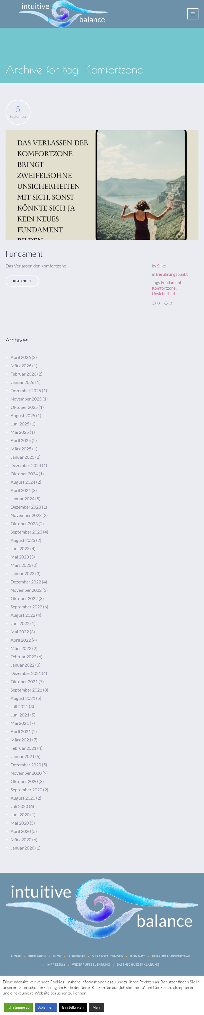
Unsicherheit (163, 293)
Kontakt (137, 956)
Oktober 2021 (24, 681)
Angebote (76, 956)
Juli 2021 (19, 706)
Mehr (96, 1007)
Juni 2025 (20, 423)
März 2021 (21, 739)
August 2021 (23, 698)
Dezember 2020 (26, 764)
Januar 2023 (22, 573)
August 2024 (23, 481)
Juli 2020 (19, 806)
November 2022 (26, 590)
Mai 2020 (20, 822)
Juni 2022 (20, 623)
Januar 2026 (22, 382)
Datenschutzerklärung (138, 964)
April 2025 (21, 440)
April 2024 (21, 490)
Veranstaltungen (107, 956)
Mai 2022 (20, 631)
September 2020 (26, 789)
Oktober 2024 (24, 473)
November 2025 (26, 398)
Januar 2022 (22, 664)
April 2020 (21, 831)
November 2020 (26, 773)
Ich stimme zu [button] (18, 1007)
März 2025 (21, 448)
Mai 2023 (20, 556)
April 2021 (21, 731)
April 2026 (21, 357)
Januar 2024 (22, 498)
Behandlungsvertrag (171, 956)
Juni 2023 (20, 548)
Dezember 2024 (26, 465)
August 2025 (23, 415)
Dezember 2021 (26, 673)
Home (16, 956)
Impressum (56, 964)
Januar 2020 (22, 847)
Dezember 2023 (26, 506)
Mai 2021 (20, 723)
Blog (57, 956)
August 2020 (23, 797)
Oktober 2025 (24, 407)
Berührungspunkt (172, 274)
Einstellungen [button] (73, 1007)
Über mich (37, 956)
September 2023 (26, 531)
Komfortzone (164, 287)
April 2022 (21, 639)
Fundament (24, 254)
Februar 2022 (23, 656)
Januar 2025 (22, 457)
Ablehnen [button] (45, 1007)
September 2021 (26, 689)
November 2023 (26, 515)
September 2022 (26, 606)
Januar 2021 (22, 756)
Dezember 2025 (26, 390)
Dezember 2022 (26, 581)
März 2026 (21, 365)
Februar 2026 (23, 373)
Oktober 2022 (24, 598)
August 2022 (23, 615)
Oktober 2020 (24, 781)
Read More (22, 281)
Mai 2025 (20, 432)
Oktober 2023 (24, 523)
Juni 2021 (20, 714)
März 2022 (21, 648)
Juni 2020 (20, 814)
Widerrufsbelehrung (91, 964)
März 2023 (21, 565)
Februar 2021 (23, 748)
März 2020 (21, 839)
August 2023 (23, 540)
